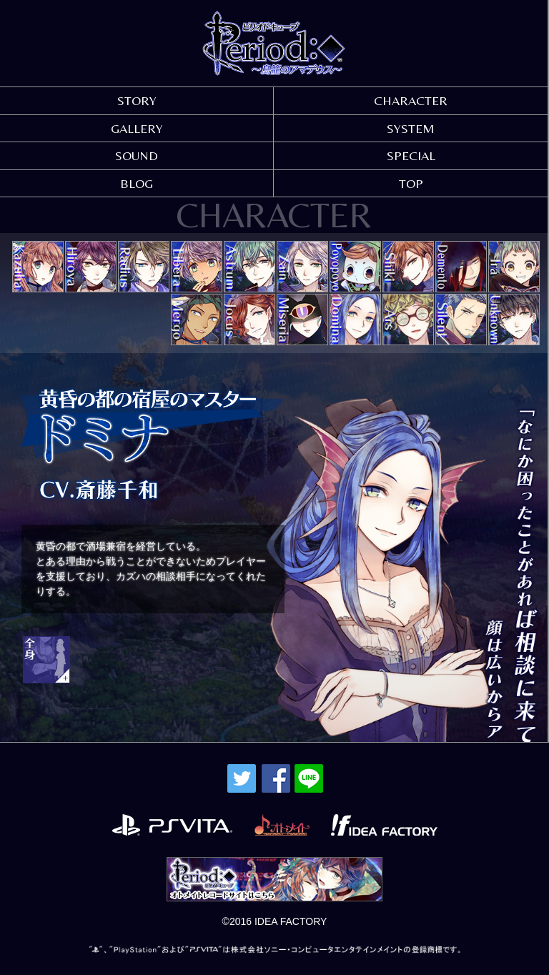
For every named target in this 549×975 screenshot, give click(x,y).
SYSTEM (411, 128)
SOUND (136, 155)
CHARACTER (410, 100)
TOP (411, 183)
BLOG (136, 183)
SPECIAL (411, 155)
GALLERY (137, 128)
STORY (137, 100)
